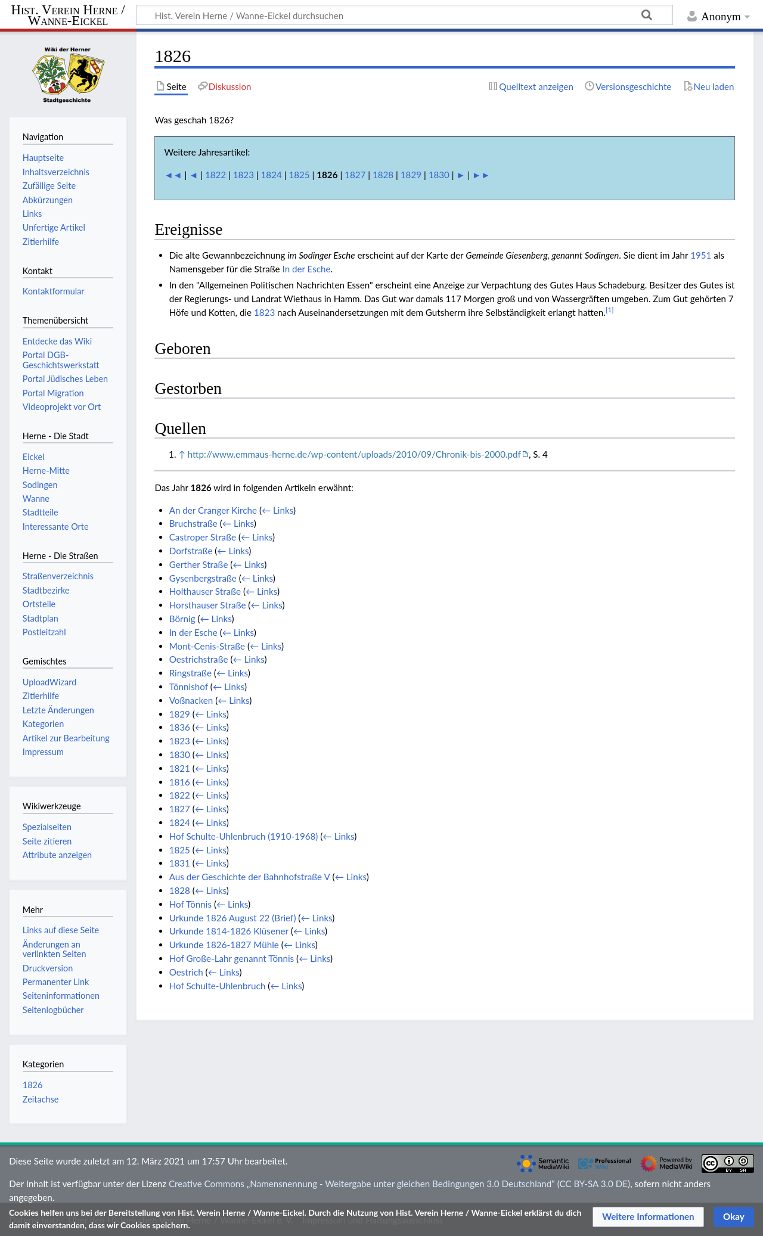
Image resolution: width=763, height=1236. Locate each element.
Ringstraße (190, 672)
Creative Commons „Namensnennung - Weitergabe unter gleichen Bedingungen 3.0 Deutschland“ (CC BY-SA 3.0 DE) (399, 1183)
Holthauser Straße (205, 591)
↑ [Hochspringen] (181, 454)
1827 (355, 174)
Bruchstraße (193, 523)
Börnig (182, 618)
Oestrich (186, 972)
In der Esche (307, 268)
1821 (179, 768)
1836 (179, 727)
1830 (439, 174)
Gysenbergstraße (203, 578)
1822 (215, 174)
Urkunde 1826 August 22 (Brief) (232, 917)
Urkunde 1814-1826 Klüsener (229, 931)
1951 (700, 255)
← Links (277, 510)
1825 (299, 174)
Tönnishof (188, 686)
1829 (411, 174)
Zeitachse (41, 1099)
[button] (648, 1217)
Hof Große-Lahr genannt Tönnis (231, 958)
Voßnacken (191, 700)
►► (481, 174)
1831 (179, 863)
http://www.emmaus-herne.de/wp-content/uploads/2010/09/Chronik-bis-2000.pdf (354, 454)
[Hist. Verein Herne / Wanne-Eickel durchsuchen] (404, 14)
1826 (33, 1085)
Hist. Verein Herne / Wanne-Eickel (68, 16)
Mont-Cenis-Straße (207, 646)
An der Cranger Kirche (213, 510)
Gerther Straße (198, 564)
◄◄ (173, 174)
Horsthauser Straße (207, 605)
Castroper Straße (202, 537)
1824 (271, 174)
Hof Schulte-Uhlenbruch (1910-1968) (243, 836)
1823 (243, 174)
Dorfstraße (191, 550)
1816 (179, 782)
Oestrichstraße (198, 659)
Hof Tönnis (190, 904)
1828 (383, 174)
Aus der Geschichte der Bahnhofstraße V (249, 876)
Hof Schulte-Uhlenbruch (217, 985)
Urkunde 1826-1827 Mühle (224, 944)
